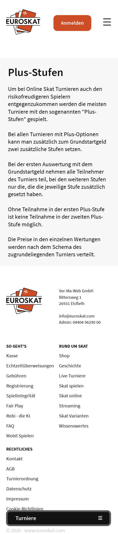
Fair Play (14, 406)
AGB (10, 469)
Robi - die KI (18, 416)
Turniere (25, 518)
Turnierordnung (22, 478)
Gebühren (16, 376)
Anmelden (72, 22)
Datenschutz (19, 489)
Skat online (70, 396)
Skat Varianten (74, 416)
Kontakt (14, 459)
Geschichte (70, 366)
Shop (64, 355)
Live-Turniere (72, 376)
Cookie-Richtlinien (24, 509)
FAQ (10, 426)
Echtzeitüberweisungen (30, 366)
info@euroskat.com (77, 316)
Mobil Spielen (20, 436)
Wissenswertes (73, 426)
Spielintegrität (20, 396)
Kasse (12, 355)
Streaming (69, 406)
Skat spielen (71, 386)
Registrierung (19, 386)
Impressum (17, 499)
